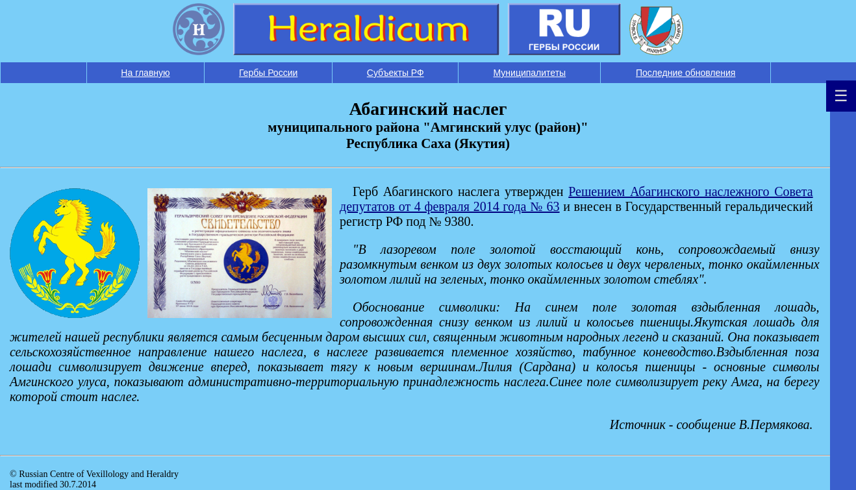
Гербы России (268, 72)
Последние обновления (685, 72)
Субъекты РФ (395, 72)
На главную (145, 72)
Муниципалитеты (530, 72)
